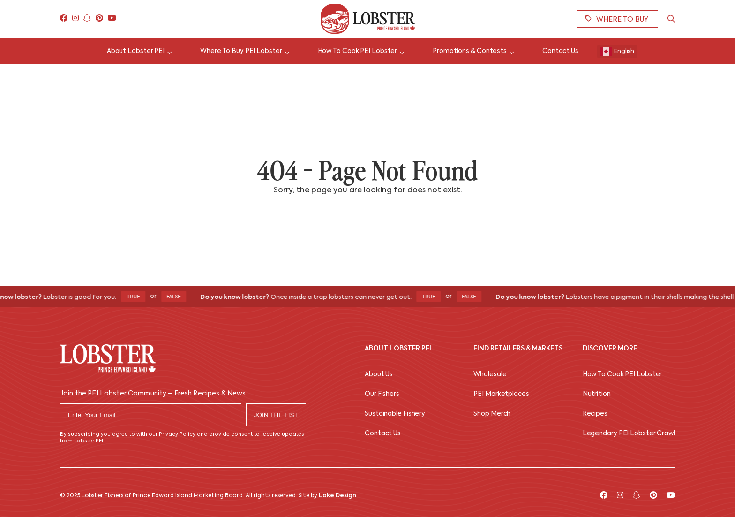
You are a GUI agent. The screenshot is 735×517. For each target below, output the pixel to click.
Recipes (595, 414)
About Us (379, 375)
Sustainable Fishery (395, 414)
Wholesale (489, 375)
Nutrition (597, 394)
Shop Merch (491, 414)
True (136, 297)
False (177, 297)
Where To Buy (616, 19)
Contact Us (383, 434)
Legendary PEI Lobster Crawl (629, 434)
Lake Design (337, 496)
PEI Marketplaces (501, 394)
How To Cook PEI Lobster (622, 375)
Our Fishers (382, 394)
